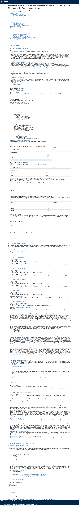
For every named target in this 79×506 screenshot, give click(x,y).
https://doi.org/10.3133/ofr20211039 (19, 366)
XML (28, 10)
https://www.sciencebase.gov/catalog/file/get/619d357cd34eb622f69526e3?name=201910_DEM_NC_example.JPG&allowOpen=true (34, 93)
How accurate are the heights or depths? (19, 35)
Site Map (15, 500)
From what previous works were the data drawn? (21, 28)
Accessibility (11, 500)
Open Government (28, 504)
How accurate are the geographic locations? (20, 34)
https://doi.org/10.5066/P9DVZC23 (19, 301)
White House (20, 504)
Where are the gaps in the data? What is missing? (21, 36)
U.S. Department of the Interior (5, 504)
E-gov (24, 504)
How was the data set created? (15, 27)
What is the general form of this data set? (20, 18)
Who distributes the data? (17, 40)
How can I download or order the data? (19, 44)
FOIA (37, 504)
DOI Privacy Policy (3, 500)
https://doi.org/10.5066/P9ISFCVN (19, 279)
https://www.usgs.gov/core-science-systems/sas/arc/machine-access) (26, 338)
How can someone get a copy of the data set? (18, 38)
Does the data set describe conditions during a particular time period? (24, 17)
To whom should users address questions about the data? (22, 25)
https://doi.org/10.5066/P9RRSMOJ (47, 64)
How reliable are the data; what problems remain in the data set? (21, 32)
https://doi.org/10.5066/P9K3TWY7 (19, 84)
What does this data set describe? (16, 13)
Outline (19, 10)
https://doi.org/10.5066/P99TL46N (19, 268)
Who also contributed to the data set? (19, 24)
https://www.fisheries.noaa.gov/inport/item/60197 (21, 383)
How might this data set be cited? (18, 14)
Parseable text (24, 10)
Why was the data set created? (15, 26)
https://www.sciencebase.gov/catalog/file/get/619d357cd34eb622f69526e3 (33, 474)
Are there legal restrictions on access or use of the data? (22, 39)
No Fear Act (33, 504)
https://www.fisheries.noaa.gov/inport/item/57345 (21, 374)
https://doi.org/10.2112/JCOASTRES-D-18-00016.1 (22, 392)
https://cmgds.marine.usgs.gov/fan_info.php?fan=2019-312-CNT (22, 62)
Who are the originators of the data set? (19, 23)
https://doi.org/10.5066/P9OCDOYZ (19, 290)
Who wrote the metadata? (14, 45)
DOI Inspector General (14, 504)
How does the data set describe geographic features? (22, 21)
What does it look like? (16, 16)
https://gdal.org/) (13, 355)
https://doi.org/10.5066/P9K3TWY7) (59, 322)
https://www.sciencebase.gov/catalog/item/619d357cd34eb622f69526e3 (33, 475)
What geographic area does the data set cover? (21, 15)
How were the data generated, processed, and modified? (22, 29)
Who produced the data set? (15, 22)
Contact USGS (20, 500)
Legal (8, 500)
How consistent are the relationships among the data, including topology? (25, 37)
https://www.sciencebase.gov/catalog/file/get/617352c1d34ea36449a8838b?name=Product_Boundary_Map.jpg (42, 66)
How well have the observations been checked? (21, 33)
